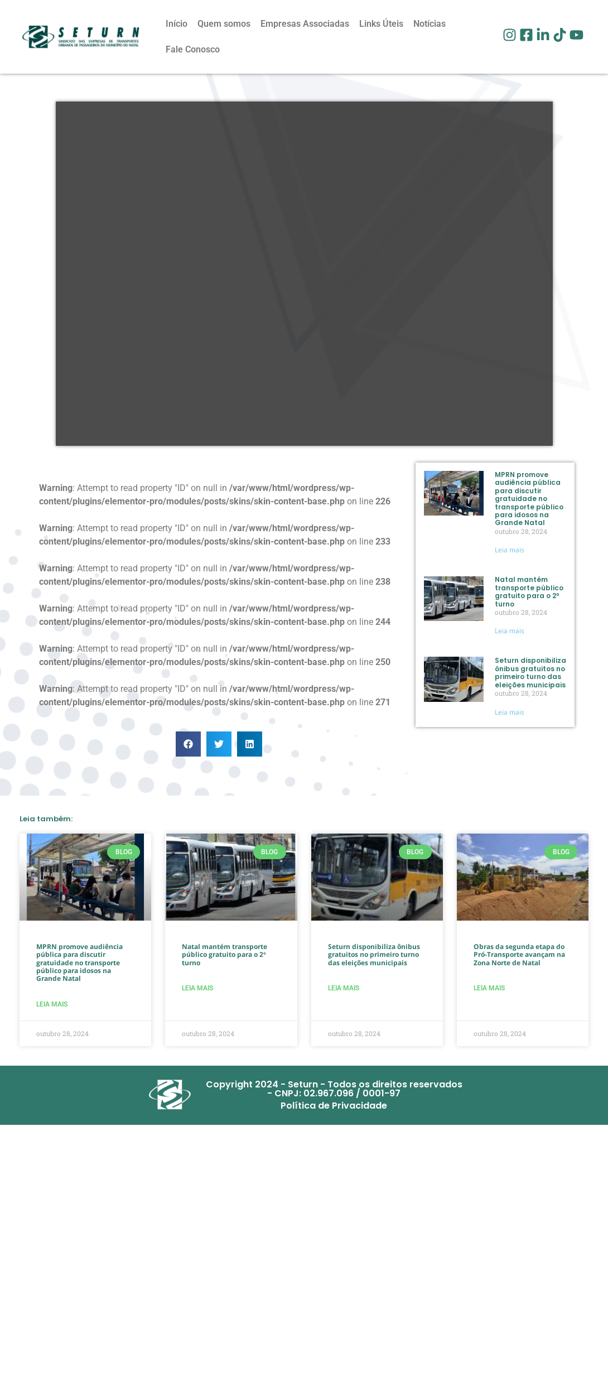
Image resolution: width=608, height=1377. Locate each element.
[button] (188, 744)
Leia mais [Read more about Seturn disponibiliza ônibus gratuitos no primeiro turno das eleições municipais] (509, 712)
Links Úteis (381, 23)
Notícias (429, 23)
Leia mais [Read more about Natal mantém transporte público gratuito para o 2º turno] (509, 630)
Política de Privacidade (334, 1105)
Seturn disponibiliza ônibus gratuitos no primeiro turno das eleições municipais (530, 672)
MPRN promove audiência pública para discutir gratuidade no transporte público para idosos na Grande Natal (529, 498)
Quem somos (223, 23)
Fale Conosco (193, 49)
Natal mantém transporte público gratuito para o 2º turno (529, 591)
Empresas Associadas (304, 23)
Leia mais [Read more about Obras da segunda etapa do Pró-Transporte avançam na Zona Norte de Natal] (489, 988)
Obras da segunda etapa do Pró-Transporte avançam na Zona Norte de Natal (519, 954)
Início (176, 23)
